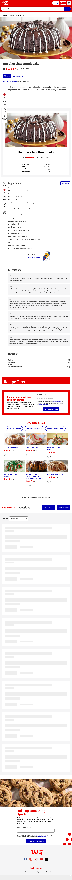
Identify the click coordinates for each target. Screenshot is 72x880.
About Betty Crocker (38, 872)
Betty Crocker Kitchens (10, 81)
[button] (4, 95)
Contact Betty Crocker (23, 872)
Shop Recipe (65, 183)
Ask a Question (63, 508)
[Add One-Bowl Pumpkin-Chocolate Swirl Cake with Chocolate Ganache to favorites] (27, 485)
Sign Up (56, 3)
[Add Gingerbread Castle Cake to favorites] (48, 457)
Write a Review (48, 508)
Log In (63, 3)
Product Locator (51, 872)
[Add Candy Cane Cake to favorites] (27, 455)
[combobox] (32, 9)
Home (5, 15)
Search (68, 9)
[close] (70, 876)
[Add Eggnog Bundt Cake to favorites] (5, 455)
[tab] (8, 507)
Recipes (11, 15)
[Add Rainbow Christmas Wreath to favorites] (5, 483)
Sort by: (5, 519)
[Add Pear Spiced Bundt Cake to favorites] (48, 482)
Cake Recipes (20, 15)
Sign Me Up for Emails (51, 409)
